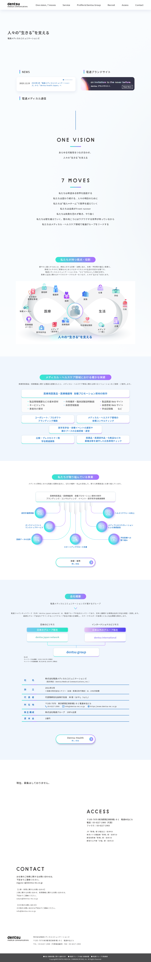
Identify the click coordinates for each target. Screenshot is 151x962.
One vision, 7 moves (46, 4)
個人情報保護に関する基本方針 (54, 956)
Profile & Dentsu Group (89, 4)
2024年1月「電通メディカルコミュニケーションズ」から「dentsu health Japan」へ (52, 84)
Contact (139, 4)
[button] (63, 79)
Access (125, 4)
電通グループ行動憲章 (99, 956)
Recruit (111, 4)
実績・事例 (75, 562)
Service (66, 4)
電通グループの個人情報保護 (78, 956)
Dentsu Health (75, 739)
